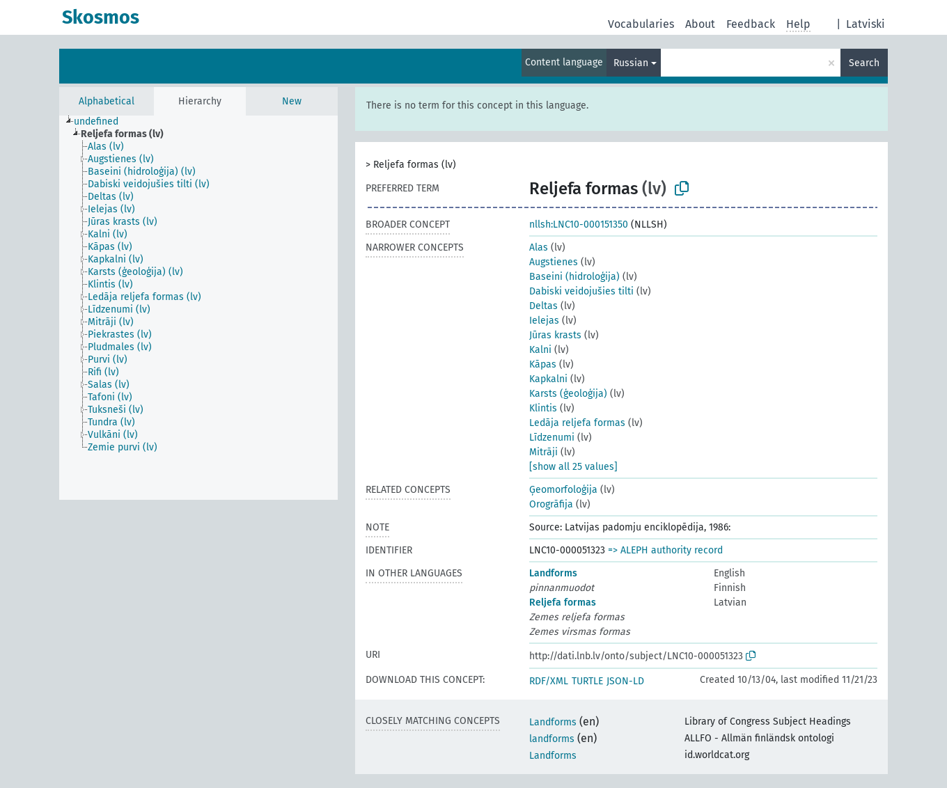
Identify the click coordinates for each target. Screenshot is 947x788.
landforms (551, 739)
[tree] (198, 308)
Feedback (750, 24)
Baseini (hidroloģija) (574, 277)
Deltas (543, 306)
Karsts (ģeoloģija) (568, 394)
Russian (630, 63)
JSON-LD (625, 681)
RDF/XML (548, 681)
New (292, 101)
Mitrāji (543, 452)
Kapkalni (548, 379)
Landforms (553, 573)
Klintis (543, 408)
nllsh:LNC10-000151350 (578, 224)
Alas (538, 247)
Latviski (865, 24)
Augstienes (553, 262)
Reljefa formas (562, 602)
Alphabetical (106, 101)
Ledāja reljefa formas (577, 423)
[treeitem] (102, 122)
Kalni (540, 350)
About (700, 24)
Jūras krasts (555, 335)
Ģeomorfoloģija (563, 490)
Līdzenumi (551, 437)
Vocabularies (641, 24)
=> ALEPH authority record (665, 550)
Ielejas (544, 320)
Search (864, 63)
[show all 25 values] (573, 467)
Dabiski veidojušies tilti (581, 291)
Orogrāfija (551, 504)
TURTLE (587, 681)
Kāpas (542, 364)
